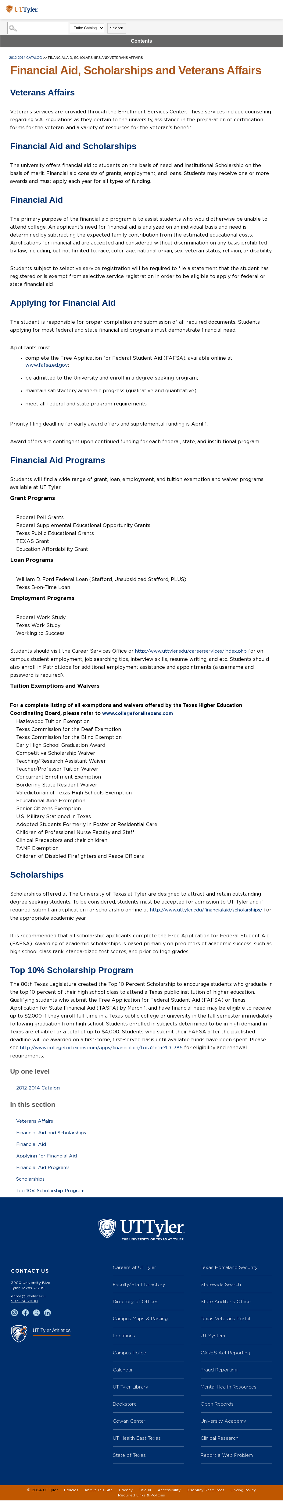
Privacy (126, 1490)
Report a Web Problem (227, 1455)
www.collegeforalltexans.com (139, 713)
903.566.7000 (24, 1301)
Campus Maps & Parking (140, 1319)
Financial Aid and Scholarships (53, 1131)
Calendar (123, 1370)
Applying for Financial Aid (48, 1154)
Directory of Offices (135, 1302)
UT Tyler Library (130, 1387)
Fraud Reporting (219, 1370)
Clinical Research (219, 1438)
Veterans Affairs (36, 1120)
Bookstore (125, 1404)
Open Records (217, 1404)
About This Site (98, 1490)
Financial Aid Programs (44, 1166)
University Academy (223, 1421)
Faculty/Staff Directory (139, 1285)
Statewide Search (221, 1285)
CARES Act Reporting (225, 1353)
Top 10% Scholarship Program (52, 1189)
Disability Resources (205, 1490)
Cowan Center (129, 1421)
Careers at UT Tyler (134, 1268)
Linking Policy (243, 1490)
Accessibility (169, 1490)
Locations (124, 1336)
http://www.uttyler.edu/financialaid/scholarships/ (209, 909)
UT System (213, 1336)
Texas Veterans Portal (225, 1319)
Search (116, 28)
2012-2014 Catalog (25, 57)
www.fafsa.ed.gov (46, 365)
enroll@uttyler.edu (28, 1297)
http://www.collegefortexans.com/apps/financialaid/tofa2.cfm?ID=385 (106, 1046)
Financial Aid (32, 1143)
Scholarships (31, 1177)
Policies (71, 1490)
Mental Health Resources (228, 1387)
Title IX (145, 1490)
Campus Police (129, 1353)
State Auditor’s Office (226, 1302)
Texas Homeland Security (229, 1268)
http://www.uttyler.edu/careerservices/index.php (194, 651)
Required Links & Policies (141, 1496)
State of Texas (129, 1455)
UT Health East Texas (137, 1438)
